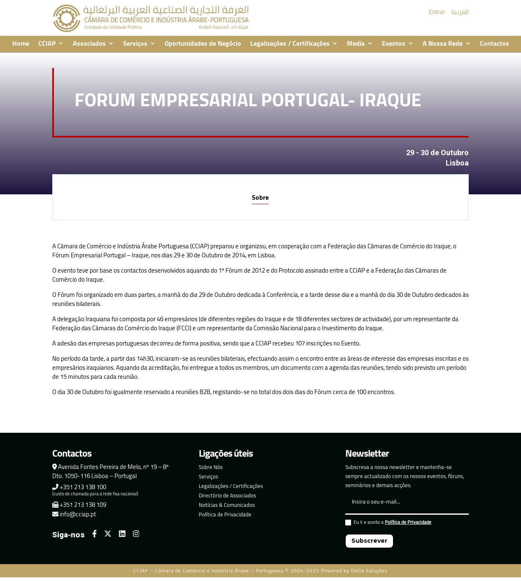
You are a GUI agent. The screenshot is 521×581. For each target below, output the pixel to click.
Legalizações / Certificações (290, 44)
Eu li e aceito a (388, 523)
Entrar (437, 12)
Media (356, 44)
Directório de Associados (227, 495)
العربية (460, 12)
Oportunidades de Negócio (203, 44)
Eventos (393, 44)
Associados (89, 44)
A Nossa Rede (443, 44)
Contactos (494, 44)
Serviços (135, 44)
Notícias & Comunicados (227, 505)
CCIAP (47, 44)
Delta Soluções (369, 570)
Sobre (260, 197)
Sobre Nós (211, 467)
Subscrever (369, 540)
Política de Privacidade (225, 514)
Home (20, 44)
